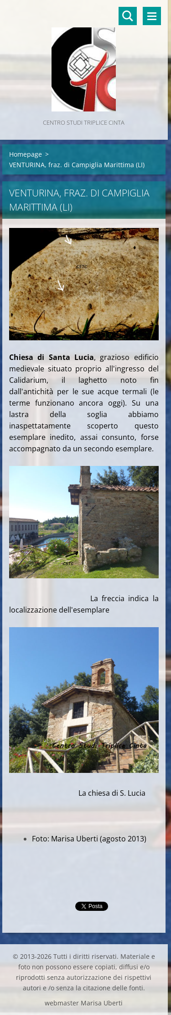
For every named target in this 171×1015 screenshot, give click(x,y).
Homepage (25, 154)
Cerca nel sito (128, 16)
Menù (152, 16)
